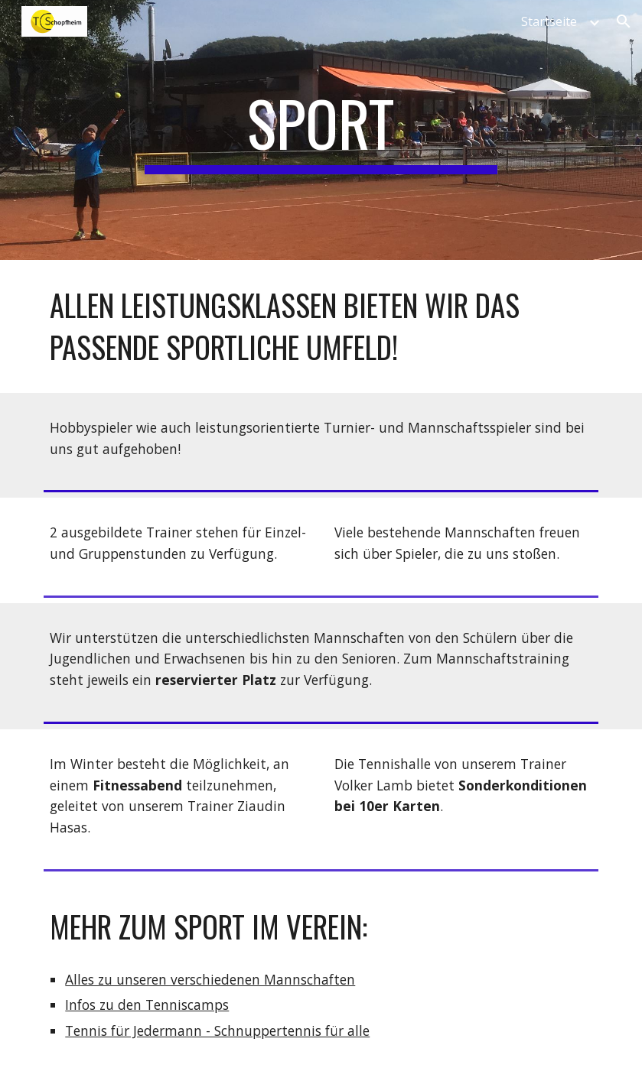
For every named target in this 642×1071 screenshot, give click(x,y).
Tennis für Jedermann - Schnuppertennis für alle (217, 1030)
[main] (321, 130)
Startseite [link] (549, 21)
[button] (623, 21)
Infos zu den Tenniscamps (147, 1004)
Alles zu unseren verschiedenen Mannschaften (210, 979)
